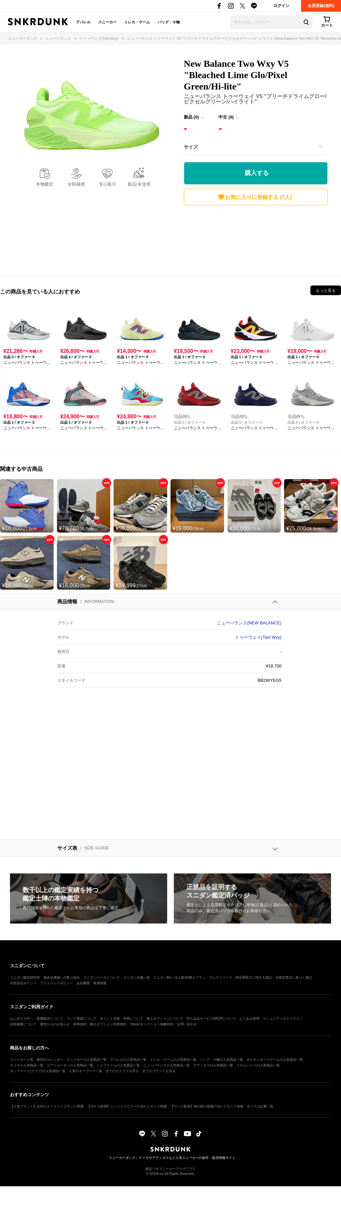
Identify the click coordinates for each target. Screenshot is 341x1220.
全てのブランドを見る (158, 1071)
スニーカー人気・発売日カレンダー (36, 1059)
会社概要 (83, 983)
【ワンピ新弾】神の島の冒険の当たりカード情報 (206, 1106)
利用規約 (80, 1024)
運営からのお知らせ (55, 1024)
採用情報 (100, 983)
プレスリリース (220, 977)
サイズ (191, 147)
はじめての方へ (21, 1018)
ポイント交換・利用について (121, 1018)
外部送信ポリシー (23, 983)
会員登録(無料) (321, 5)
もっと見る (326, 290)
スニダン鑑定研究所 (25, 977)
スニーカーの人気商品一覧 (87, 1059)
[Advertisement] (256, 238)
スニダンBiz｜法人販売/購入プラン (179, 977)
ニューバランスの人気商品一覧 (166, 1065)
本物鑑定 (44, 184)
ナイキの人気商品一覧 (26, 1065)
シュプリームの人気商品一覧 (118, 1065)
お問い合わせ (187, 1024)
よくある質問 (249, 1018)
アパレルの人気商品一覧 (128, 1059)
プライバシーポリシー (56, 983)
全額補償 (76, 184)
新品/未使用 (139, 184)
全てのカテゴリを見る (122, 1071)
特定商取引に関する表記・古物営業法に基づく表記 (273, 977)
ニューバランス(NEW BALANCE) (249, 622)
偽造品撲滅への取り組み (61, 977)
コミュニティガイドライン (283, 1018)
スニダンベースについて (101, 977)
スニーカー (107, 22)
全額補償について (23, 1024)
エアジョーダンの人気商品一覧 (70, 1065)
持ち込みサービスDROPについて (211, 1018)
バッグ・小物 (169, 22)
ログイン (281, 5)
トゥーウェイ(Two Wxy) (258, 637)
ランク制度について (82, 1018)
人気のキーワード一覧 (85, 1071)
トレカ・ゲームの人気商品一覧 (173, 1059)
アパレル (83, 22)
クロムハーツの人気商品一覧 (258, 1065)
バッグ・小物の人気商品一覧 (221, 1059)
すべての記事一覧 (260, 1106)
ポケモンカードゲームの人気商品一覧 (274, 1059)
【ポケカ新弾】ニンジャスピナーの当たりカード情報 (127, 1106)
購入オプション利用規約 (108, 1024)
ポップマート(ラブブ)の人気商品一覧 (38, 1071)
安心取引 (107, 184)
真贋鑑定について (50, 1018)
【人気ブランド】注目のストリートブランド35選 (47, 1106)
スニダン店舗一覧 (136, 977)
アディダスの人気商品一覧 (213, 1065)
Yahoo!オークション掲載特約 (151, 1024)
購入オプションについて (165, 1018)
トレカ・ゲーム (137, 22)
